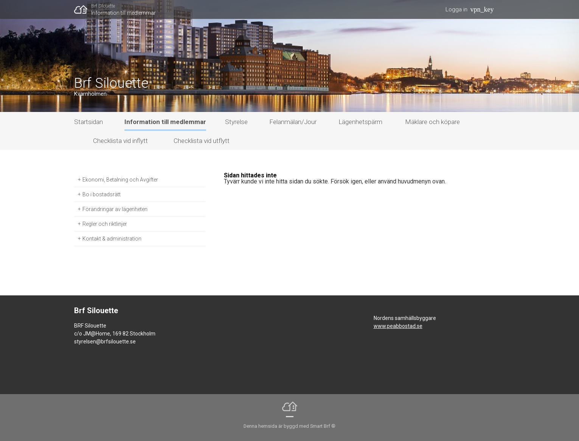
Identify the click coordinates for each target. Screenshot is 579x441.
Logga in (456, 9)
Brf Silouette (103, 6)
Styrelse (236, 122)
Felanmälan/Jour (293, 122)
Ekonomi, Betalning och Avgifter (120, 180)
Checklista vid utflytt (202, 140)
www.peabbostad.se (398, 326)
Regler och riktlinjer (104, 224)
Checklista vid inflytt (120, 140)
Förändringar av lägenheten (114, 209)
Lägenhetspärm (360, 122)
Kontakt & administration (111, 239)
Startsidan (88, 122)
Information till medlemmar (123, 13)
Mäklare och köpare (432, 122)
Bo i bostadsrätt (101, 194)
